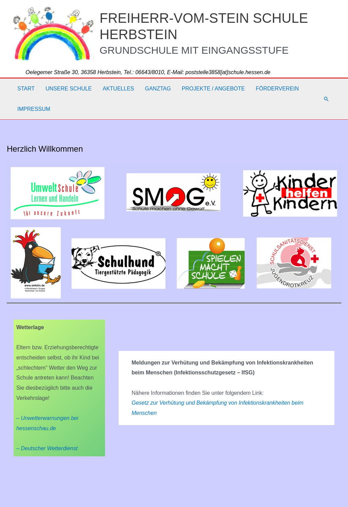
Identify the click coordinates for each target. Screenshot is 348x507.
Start (26, 88)
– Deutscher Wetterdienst (46, 448)
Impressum (33, 109)
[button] (326, 99)
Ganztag (158, 88)
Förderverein (277, 88)
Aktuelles (118, 88)
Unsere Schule (69, 88)
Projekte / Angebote (213, 88)
